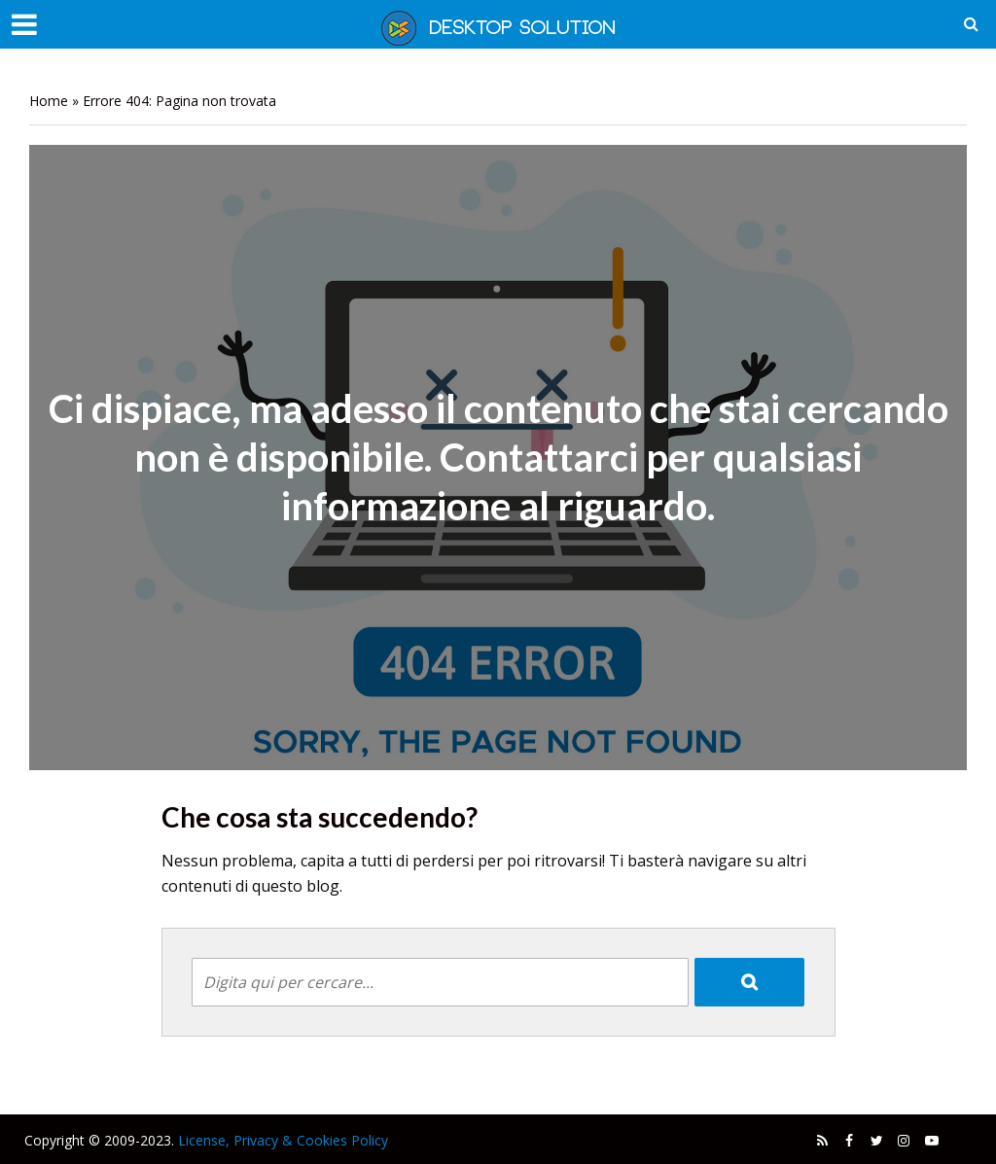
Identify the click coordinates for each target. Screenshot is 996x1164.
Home (48, 100)
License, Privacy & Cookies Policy (283, 1140)
